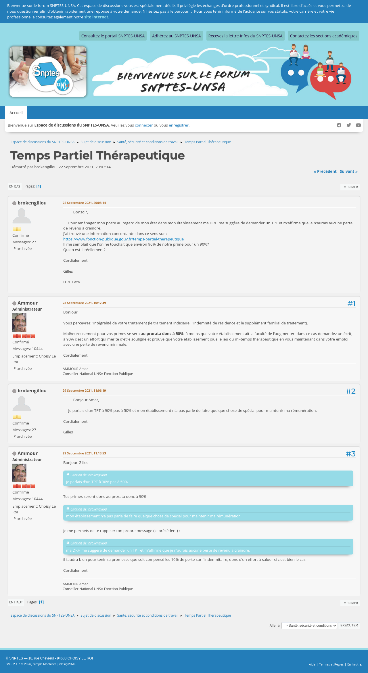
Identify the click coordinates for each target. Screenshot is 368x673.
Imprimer (350, 187)
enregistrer (179, 125)
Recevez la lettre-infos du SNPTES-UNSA (245, 36)
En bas (14, 186)
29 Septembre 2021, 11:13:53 (84, 453)
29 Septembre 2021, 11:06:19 (84, 390)
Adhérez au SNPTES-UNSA (176, 36)
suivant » (349, 171)
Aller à (275, 625)
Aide (312, 664)
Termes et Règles (331, 664)
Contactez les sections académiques (323, 36)
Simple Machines (44, 664)
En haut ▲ (354, 664)
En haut (16, 602)
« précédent (325, 171)
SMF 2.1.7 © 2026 (18, 664)
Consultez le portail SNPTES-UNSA (113, 36)
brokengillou (32, 203)
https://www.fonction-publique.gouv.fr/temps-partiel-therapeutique (123, 239)
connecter (144, 125)
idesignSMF (67, 664)
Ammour (28, 303)
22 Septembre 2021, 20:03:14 (84, 202)
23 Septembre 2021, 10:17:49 (84, 303)
